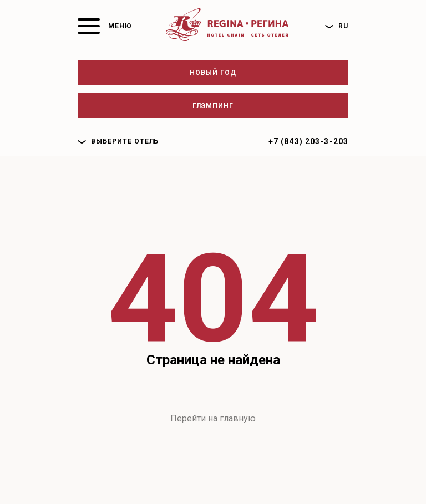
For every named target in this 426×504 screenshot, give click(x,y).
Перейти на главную (213, 418)
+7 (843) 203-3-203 (308, 141)
